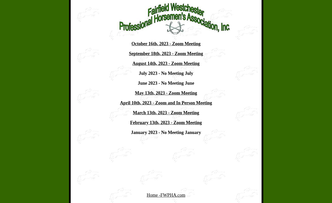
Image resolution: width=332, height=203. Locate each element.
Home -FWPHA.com (166, 195)
